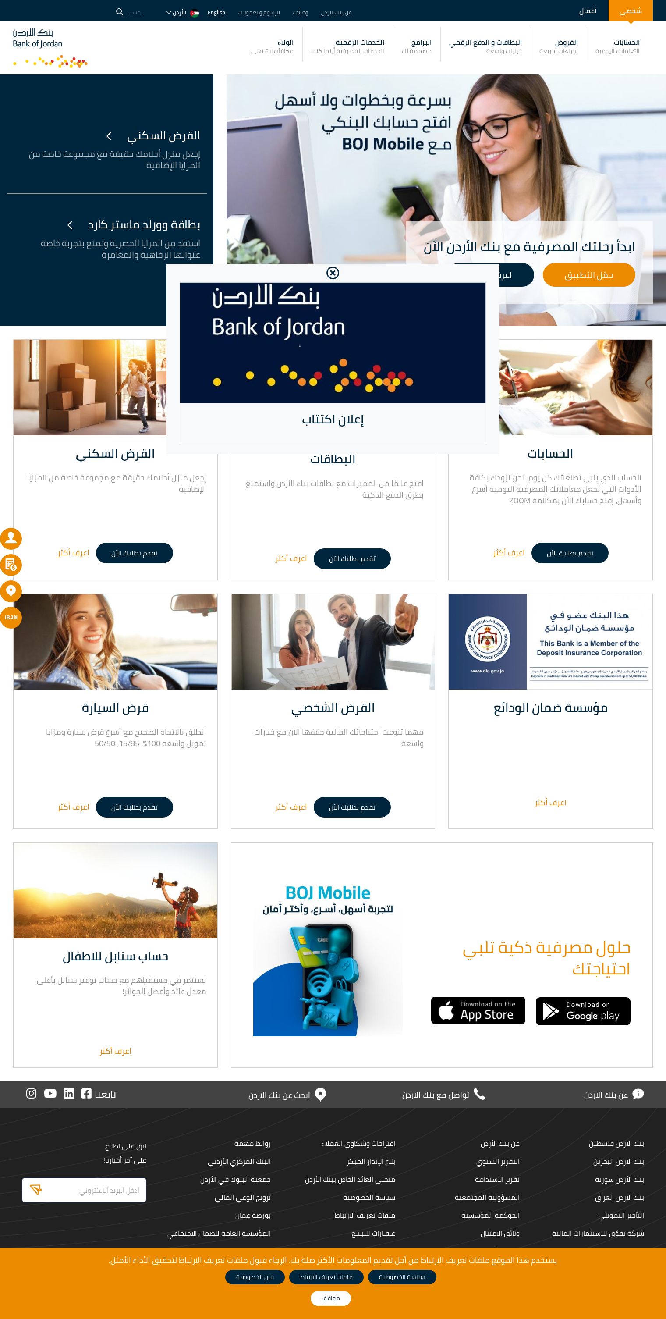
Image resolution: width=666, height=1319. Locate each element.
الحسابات (551, 453)
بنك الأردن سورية (619, 1179)
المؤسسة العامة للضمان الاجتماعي (218, 1233)
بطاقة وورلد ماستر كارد (133, 224)
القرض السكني (153, 135)
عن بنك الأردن (499, 1143)
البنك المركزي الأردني (238, 1161)
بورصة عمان (252, 1215)
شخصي (631, 10)
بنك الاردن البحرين (617, 1161)
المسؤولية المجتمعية (486, 1197)
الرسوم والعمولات (259, 12)
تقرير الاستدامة (496, 1179)
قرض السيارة (115, 707)
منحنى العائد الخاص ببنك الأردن (349, 1179)
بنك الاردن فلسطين (615, 1143)
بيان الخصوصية (255, 1277)
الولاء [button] (272, 46)
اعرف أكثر (509, 552)
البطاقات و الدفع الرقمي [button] (485, 46)
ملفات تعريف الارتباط (364, 1215)
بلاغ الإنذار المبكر (369, 1161)
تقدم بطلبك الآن (570, 552)
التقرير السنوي (497, 1161)
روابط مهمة (251, 1143)
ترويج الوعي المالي (241, 1197)
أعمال (587, 10)
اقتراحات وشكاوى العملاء (356, 1143)
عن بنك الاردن (336, 12)
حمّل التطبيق (589, 275)
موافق (331, 1298)
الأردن (182, 12)
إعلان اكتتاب (333, 419)
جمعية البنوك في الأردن (235, 1179)
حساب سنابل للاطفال (115, 956)
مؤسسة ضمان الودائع (550, 707)
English (216, 12)
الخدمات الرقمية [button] (347, 46)
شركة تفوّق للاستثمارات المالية (597, 1233)
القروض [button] (558, 46)
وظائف (300, 12)
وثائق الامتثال (499, 1233)
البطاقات (333, 459)
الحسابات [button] (617, 46)
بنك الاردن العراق (619, 1197)
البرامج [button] (417, 46)
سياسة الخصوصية (368, 1197)
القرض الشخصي (333, 707)
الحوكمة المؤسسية (490, 1215)
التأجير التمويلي (620, 1215)
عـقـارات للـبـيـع (372, 1233)
